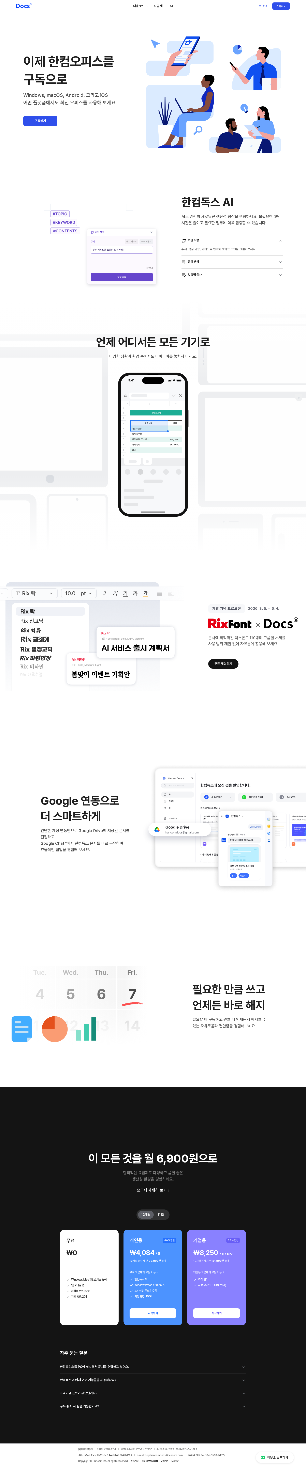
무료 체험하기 (223, 664)
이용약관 (135, 1461)
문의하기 (175, 1461)
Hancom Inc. (100, 1461)
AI (171, 6)
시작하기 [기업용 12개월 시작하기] (217, 1313)
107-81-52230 (144, 1449)
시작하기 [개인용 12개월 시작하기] (153, 1313)
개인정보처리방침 (150, 1461)
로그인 (263, 6)
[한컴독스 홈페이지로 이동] (24, 6)
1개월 (161, 1215)
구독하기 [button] (40, 121)
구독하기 (281, 6)
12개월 (145, 1215)
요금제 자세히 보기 (153, 1190)
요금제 (158, 6)
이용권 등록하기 (274, 1457)
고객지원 (165, 1461)
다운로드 (140, 6)
